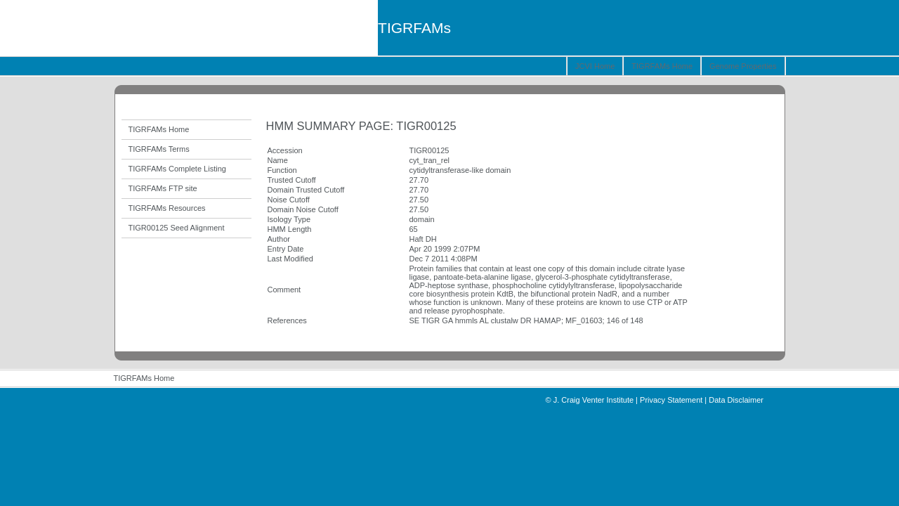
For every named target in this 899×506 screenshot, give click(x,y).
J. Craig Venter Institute (593, 400)
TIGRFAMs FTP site (163, 188)
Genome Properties (742, 66)
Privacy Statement (671, 400)
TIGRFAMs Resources (167, 208)
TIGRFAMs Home (662, 66)
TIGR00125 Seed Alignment (177, 227)
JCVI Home (595, 66)
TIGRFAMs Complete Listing (177, 168)
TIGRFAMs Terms (159, 149)
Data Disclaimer (736, 400)
